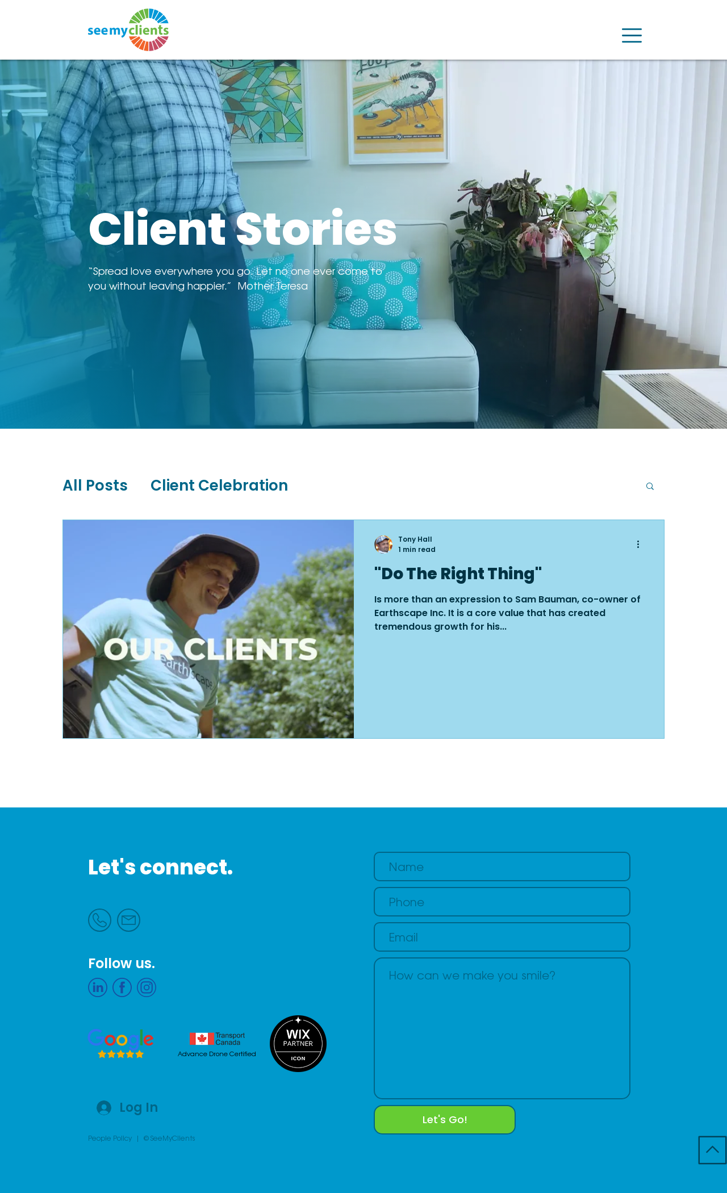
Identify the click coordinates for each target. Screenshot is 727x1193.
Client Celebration (219, 485)
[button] (632, 35)
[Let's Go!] (445, 1120)
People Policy (110, 1138)
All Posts (95, 485)
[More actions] (642, 544)
